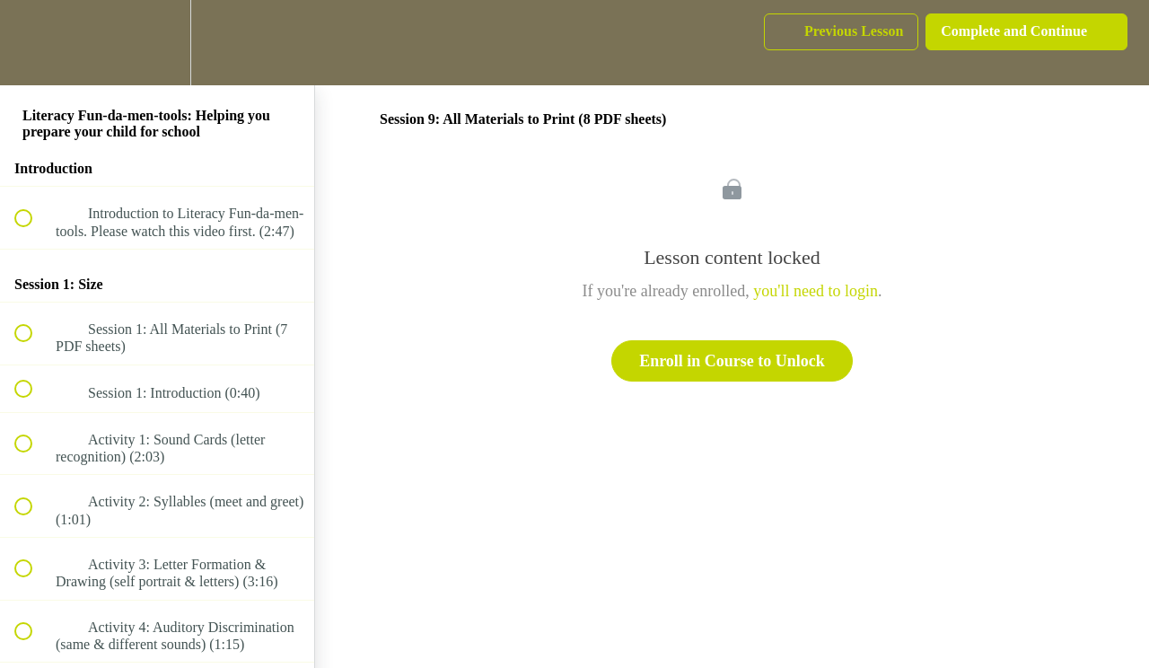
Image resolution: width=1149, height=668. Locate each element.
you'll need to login (815, 291)
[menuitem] (157, 42)
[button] (33, 42)
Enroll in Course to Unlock (732, 361)
